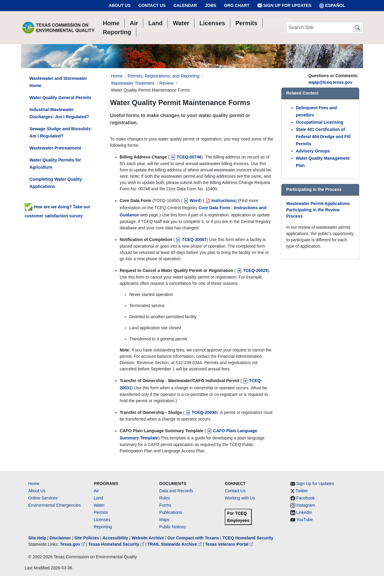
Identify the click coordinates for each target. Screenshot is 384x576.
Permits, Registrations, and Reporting (163, 76)
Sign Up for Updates (284, 5)
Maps (164, 519)
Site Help (37, 537)
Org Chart (237, 5)
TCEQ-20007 (191, 239)
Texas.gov (73, 544)
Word (191, 200)
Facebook (305, 498)
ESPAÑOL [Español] (332, 5)
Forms (165, 505)
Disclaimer (60, 537)
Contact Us (152, 5)
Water (99, 505)
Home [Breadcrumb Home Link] (116, 76)
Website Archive (148, 537)
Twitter (302, 490)
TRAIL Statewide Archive (175, 544)
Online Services (43, 498)
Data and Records (176, 490)
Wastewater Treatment (132, 83)
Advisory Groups (313, 151)
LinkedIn (304, 512)
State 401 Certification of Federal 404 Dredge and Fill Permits (323, 136)
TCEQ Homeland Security (247, 537)
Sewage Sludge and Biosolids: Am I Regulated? (60, 132)
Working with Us (240, 498)
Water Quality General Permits (60, 97)
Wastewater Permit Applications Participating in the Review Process (318, 210)
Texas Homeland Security (116, 544)
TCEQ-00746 (185, 157)
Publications (170, 512)
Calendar (185, 5)
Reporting (103, 526)
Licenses (102, 519)
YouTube (304, 519)
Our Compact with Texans (193, 537)
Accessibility (115, 537)
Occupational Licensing (319, 122)
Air (96, 490)
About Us (119, 5)
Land (98, 498)
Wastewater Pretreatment (55, 148)
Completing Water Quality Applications (55, 183)
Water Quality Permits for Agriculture (55, 164)
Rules (164, 498)
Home (33, 483)
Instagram (305, 505)
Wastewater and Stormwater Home (58, 82)
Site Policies (86, 537)
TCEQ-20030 (200, 412)
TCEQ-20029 (252, 270)
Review (166, 83)
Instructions (220, 200)
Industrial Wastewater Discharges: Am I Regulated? (59, 113)
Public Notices (172, 526)
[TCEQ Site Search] (357, 27)
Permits (101, 512)
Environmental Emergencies (54, 505)
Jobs (210, 5)
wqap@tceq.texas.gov (330, 82)
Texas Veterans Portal (229, 544)
